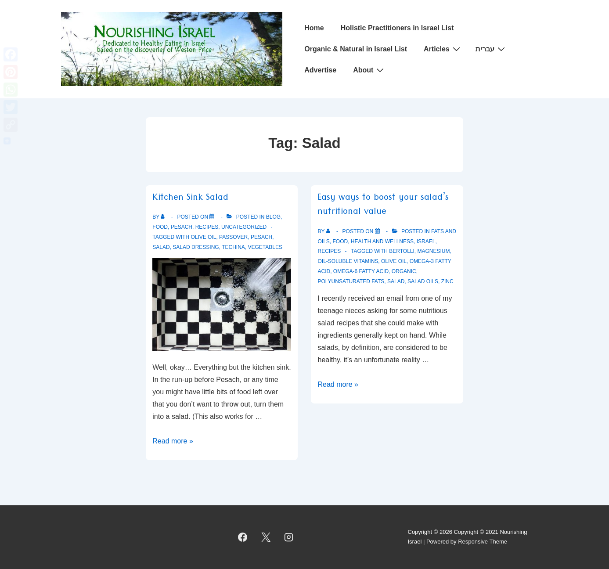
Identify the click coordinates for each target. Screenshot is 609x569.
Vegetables (265, 247)
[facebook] (242, 537)
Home (314, 28)
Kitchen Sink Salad (190, 199)
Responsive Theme (482, 541)
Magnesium (434, 251)
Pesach (181, 227)
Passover (233, 237)
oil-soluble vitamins (347, 261)
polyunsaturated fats (350, 281)
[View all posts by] (164, 217)
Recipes (207, 227)
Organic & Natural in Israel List (355, 49)
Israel (426, 241)
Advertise (320, 70)
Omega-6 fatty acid (361, 271)
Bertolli (401, 251)
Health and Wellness (382, 241)
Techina (233, 247)
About (369, 70)
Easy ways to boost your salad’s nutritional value (383, 206)
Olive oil (203, 237)
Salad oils (422, 281)
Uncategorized (244, 227)
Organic (404, 271)
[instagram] (289, 537)
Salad (160, 247)
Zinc (447, 281)
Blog (273, 217)
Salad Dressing (196, 247)
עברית (491, 49)
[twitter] (265, 537)
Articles (443, 49)
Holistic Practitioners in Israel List (397, 28)
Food (160, 227)
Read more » (172, 441)
